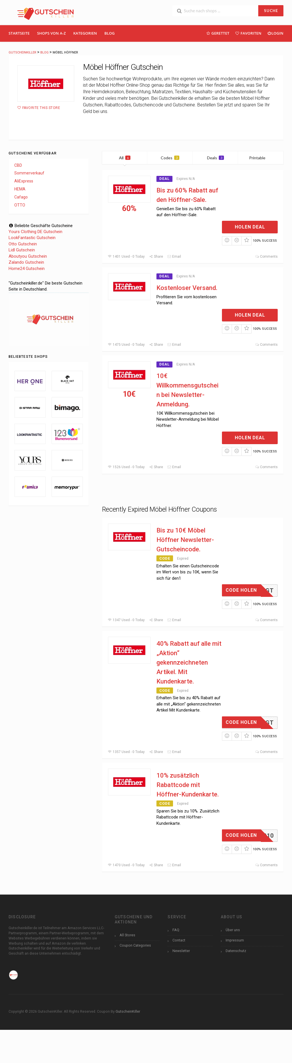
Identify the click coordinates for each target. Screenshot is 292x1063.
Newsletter (181, 951)
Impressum (235, 940)
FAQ (175, 930)
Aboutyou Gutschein (28, 256)
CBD (18, 165)
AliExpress (23, 181)
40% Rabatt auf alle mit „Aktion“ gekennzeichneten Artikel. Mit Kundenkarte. (188, 662)
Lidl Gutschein (22, 250)
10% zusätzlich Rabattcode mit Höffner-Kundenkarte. (187, 785)
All (124, 157)
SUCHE (271, 10)
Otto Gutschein (23, 244)
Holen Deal (250, 227)
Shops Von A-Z (51, 33)
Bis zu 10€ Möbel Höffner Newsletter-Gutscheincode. (185, 540)
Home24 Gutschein (27, 268)
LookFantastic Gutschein (32, 237)
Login (275, 33)
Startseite (19, 33)
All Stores (127, 935)
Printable (260, 157)
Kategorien (85, 33)
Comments (266, 257)
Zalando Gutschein (26, 262)
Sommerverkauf (29, 173)
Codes (170, 157)
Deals (215, 157)
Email (174, 257)
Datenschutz (236, 951)
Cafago (21, 197)
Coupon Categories (135, 945)
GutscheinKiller (128, 1011)
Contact (178, 940)
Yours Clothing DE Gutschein (35, 231)
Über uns (233, 930)
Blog (109, 33)
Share (156, 257)
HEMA (19, 189)
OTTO (19, 205)
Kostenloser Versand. (186, 287)
